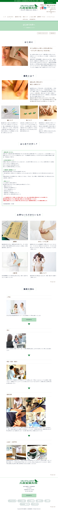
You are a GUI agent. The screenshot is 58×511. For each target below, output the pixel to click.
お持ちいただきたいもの (42, 33)
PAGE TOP (52, 281)
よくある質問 (40, 500)
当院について (25, 16)
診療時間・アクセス (41, 16)
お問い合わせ (25, 19)
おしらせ (47, 500)
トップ (4, 16)
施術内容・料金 (18, 16)
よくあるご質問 (33, 16)
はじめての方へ (10, 16)
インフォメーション (51, 16)
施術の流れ (52, 33)
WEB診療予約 (50, 2)
